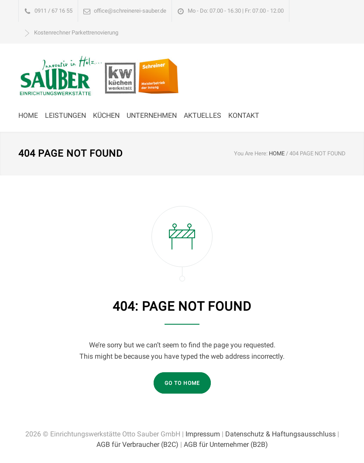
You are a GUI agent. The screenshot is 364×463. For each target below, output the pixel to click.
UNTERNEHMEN (152, 115)
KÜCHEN (106, 115)
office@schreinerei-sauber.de (130, 10)
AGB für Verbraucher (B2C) (137, 444)
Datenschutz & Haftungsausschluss (280, 434)
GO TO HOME (182, 383)
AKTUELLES (202, 115)
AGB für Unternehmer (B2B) (226, 444)
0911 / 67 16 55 (53, 10)
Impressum (202, 434)
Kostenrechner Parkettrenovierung (76, 32)
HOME (28, 115)
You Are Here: (251, 153)
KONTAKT (243, 115)
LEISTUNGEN (65, 115)
